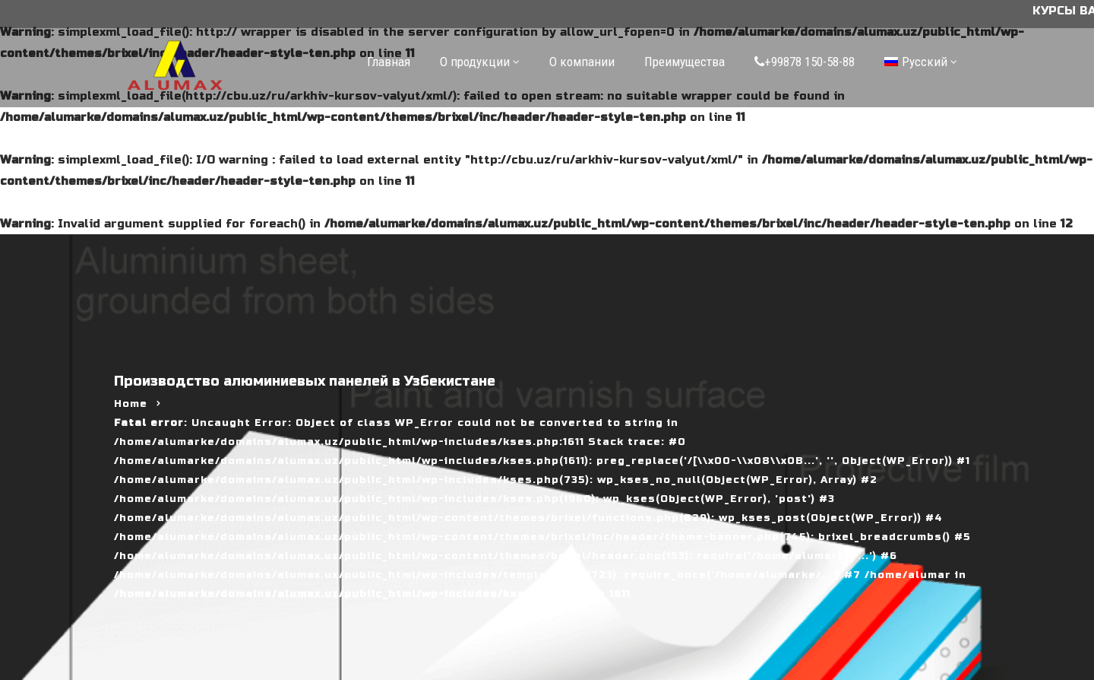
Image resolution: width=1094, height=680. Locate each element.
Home (130, 404)
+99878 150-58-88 (804, 61)
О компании (582, 61)
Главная (388, 61)
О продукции (475, 61)
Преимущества (684, 61)
